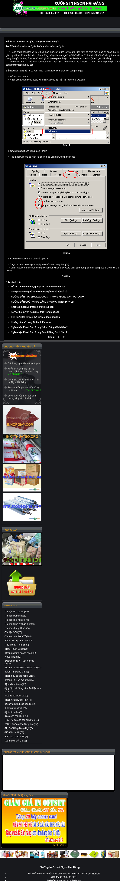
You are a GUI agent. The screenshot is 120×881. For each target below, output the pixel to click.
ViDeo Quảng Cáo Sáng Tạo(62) (21, 724)
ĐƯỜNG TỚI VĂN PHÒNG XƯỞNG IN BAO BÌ (27, 752)
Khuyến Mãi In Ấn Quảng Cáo (18, 795)
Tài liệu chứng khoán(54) (17, 628)
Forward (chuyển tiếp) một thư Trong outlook (35, 312)
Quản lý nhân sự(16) (15, 684)
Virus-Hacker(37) (13, 657)
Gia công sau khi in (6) (16, 716)
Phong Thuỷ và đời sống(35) (19, 680)
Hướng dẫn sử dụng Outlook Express (31, 322)
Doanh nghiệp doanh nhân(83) (20, 653)
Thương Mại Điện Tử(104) (18, 636)
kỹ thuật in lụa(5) (13, 712)
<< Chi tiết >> (59, 845)
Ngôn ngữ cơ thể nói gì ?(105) (20, 676)
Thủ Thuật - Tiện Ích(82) (17, 644)
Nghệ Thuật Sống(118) (16, 649)
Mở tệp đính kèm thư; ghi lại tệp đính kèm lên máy (38, 286)
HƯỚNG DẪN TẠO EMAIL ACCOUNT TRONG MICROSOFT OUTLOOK (47, 296)
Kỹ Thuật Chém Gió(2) (16, 736)
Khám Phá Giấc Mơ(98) (17, 671)
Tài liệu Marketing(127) (16, 615)
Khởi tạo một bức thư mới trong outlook (32, 307)
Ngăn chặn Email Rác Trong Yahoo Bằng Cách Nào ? (39, 327)
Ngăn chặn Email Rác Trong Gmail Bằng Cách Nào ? (39, 332)
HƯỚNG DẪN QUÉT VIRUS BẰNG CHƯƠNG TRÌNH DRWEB (42, 302)
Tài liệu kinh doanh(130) (17, 611)
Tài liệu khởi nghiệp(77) (17, 620)
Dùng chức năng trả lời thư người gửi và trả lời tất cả (39, 291)
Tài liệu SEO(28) (13, 632)
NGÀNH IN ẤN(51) (14, 732)
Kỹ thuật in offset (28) (16, 708)
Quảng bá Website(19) (16, 695)
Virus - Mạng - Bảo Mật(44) (18, 640)
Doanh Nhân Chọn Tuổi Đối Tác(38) (23, 667)
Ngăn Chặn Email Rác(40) (18, 700)
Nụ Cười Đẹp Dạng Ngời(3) (19, 728)
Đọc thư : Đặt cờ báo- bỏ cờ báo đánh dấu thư (35, 317)
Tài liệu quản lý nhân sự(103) (20, 624)
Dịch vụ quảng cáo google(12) (20, 704)
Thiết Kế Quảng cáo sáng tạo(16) (22, 720)
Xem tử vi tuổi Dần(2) (16, 740)
